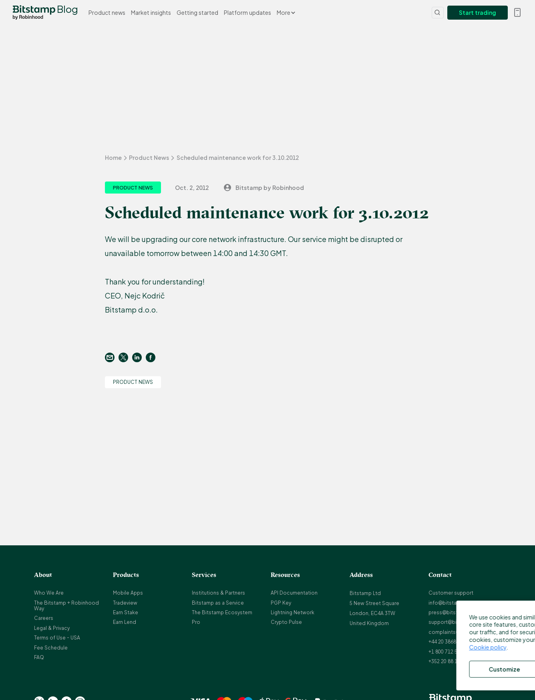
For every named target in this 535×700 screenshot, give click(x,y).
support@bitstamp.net (455, 622)
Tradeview (125, 603)
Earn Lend (124, 622)
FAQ (39, 657)
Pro (196, 622)
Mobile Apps (128, 593)
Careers (43, 618)
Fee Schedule (51, 648)
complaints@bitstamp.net (459, 632)
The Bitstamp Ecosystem (222, 612)
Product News (149, 157)
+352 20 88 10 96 (447, 661)
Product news (106, 12)
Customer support (450, 593)
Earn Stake (125, 612)
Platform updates (247, 12)
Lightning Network (292, 612)
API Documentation (294, 593)
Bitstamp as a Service (218, 603)
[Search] (438, 12)
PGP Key (281, 603)
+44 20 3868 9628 (448, 642)
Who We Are (49, 593)
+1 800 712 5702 (447, 652)
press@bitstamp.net (452, 612)
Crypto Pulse (286, 622)
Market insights (151, 12)
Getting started (197, 12)
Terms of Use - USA (57, 638)
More (286, 12)
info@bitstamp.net (450, 603)
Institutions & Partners (218, 593)
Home (113, 157)
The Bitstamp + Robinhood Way (66, 605)
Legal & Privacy (52, 628)
